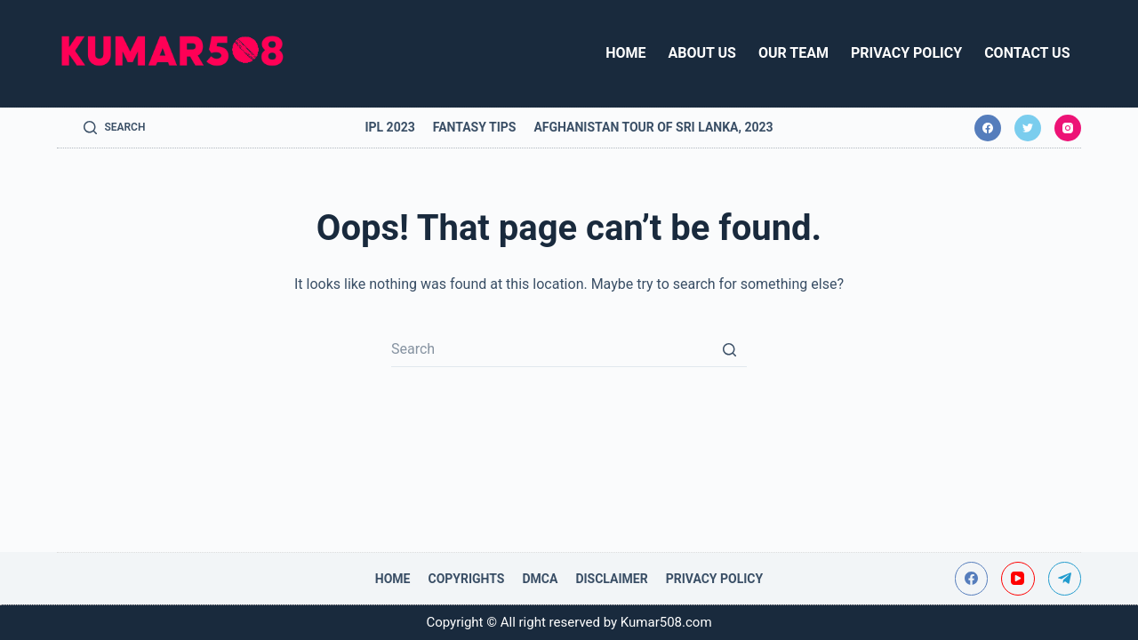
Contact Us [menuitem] (1027, 52)
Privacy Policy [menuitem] (906, 52)
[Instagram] (1067, 128)
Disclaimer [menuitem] (611, 579)
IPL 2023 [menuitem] (389, 127)
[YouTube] (1018, 579)
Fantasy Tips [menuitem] (475, 127)
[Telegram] (1065, 579)
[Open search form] (114, 128)
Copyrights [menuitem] (466, 579)
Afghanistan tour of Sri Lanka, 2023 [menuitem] (653, 127)
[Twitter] (1027, 128)
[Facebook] (987, 128)
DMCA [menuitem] (539, 579)
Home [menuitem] (625, 52)
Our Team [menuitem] (793, 52)
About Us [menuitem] (702, 52)
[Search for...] (569, 349)
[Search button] (729, 349)
